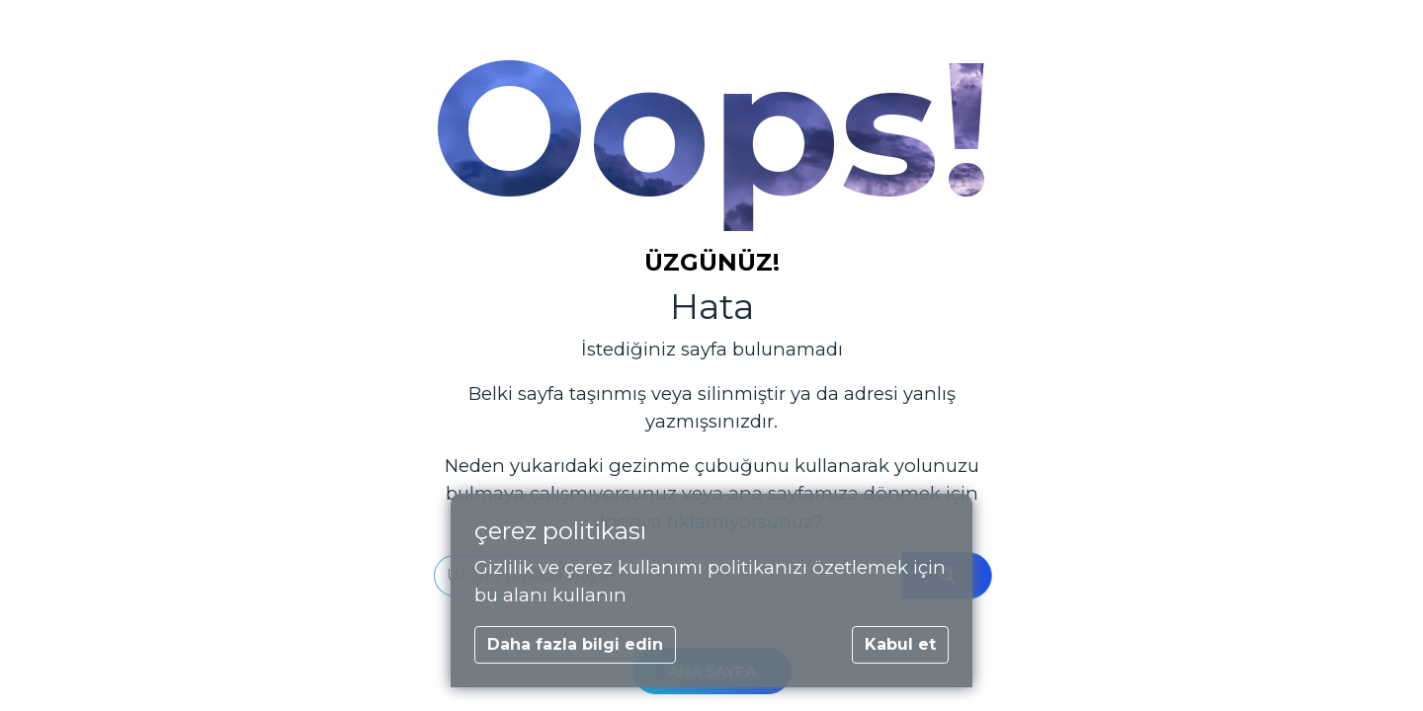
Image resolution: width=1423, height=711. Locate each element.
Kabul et (900, 644)
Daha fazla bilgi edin (575, 644)
